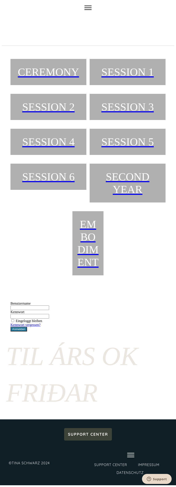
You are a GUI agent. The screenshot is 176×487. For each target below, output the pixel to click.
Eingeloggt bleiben (26, 321)
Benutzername (20, 303)
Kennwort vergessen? (25, 325)
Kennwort (17, 312)
